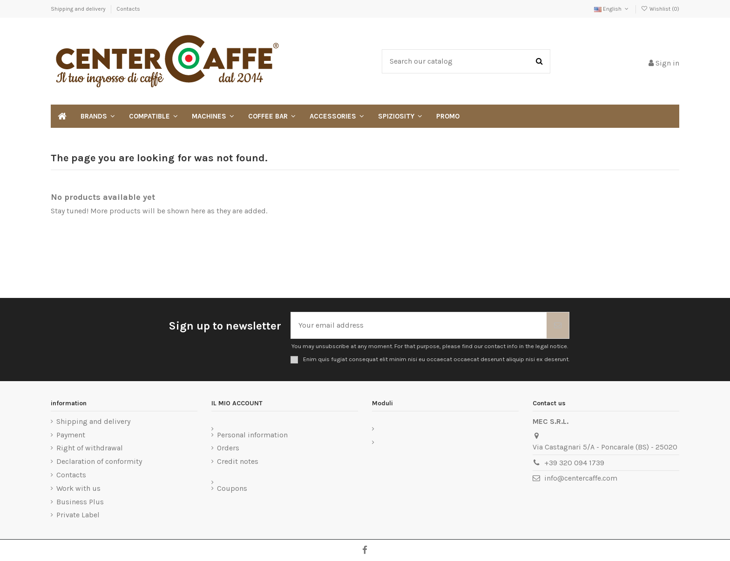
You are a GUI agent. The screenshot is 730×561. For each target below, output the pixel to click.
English (612, 9)
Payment (70, 434)
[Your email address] (419, 325)
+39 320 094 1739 (574, 462)
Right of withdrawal (89, 447)
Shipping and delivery (79, 9)
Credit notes (237, 461)
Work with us (78, 488)
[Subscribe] (558, 325)
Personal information (252, 434)
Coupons (232, 488)
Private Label (78, 514)
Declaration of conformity (99, 461)
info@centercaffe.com (580, 478)
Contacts (128, 9)
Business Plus (80, 501)
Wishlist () (660, 9)
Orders (228, 447)
